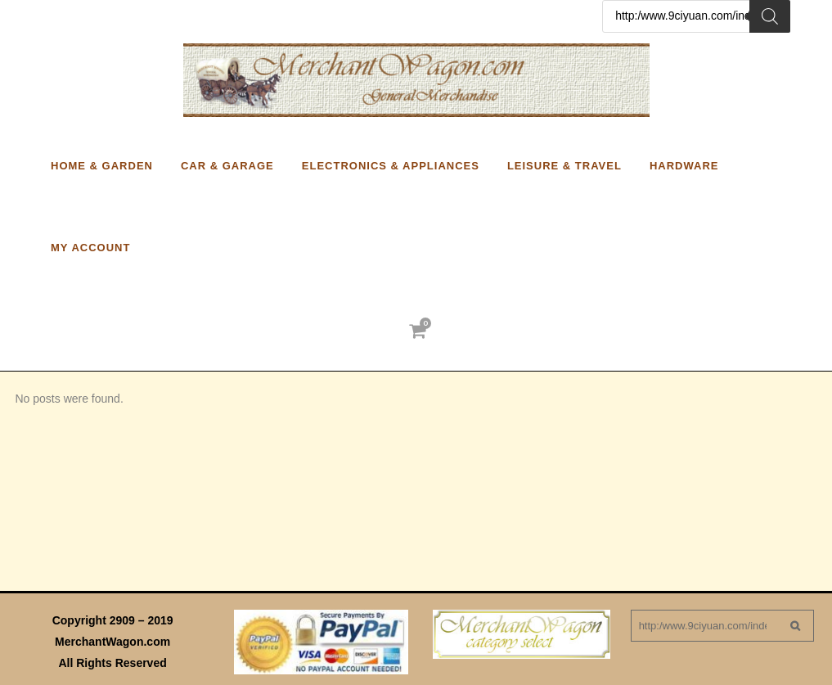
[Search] (769, 16)
